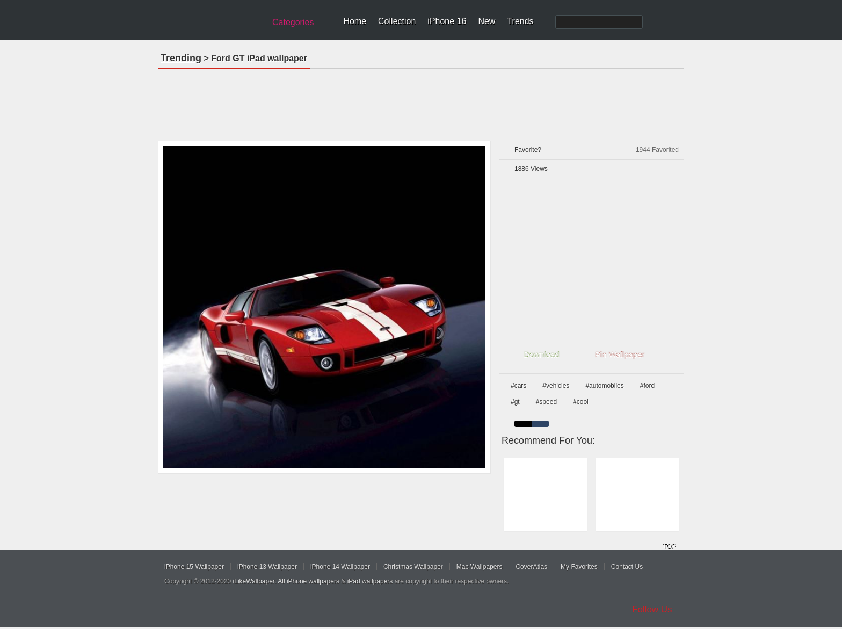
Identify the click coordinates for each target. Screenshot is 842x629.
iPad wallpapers (370, 581)
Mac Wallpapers (479, 566)
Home (354, 21)
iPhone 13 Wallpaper (267, 566)
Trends (520, 21)
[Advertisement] (421, 101)
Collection (397, 21)
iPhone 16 (446, 21)
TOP (669, 546)
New (486, 21)
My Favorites (579, 566)
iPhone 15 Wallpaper (194, 566)
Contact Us (627, 566)
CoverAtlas (531, 566)
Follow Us (652, 609)
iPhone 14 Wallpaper (340, 566)
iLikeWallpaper (254, 581)
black (523, 424)
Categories (293, 22)
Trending (181, 58)
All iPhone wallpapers (308, 581)
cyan (540, 424)
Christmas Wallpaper (413, 566)
